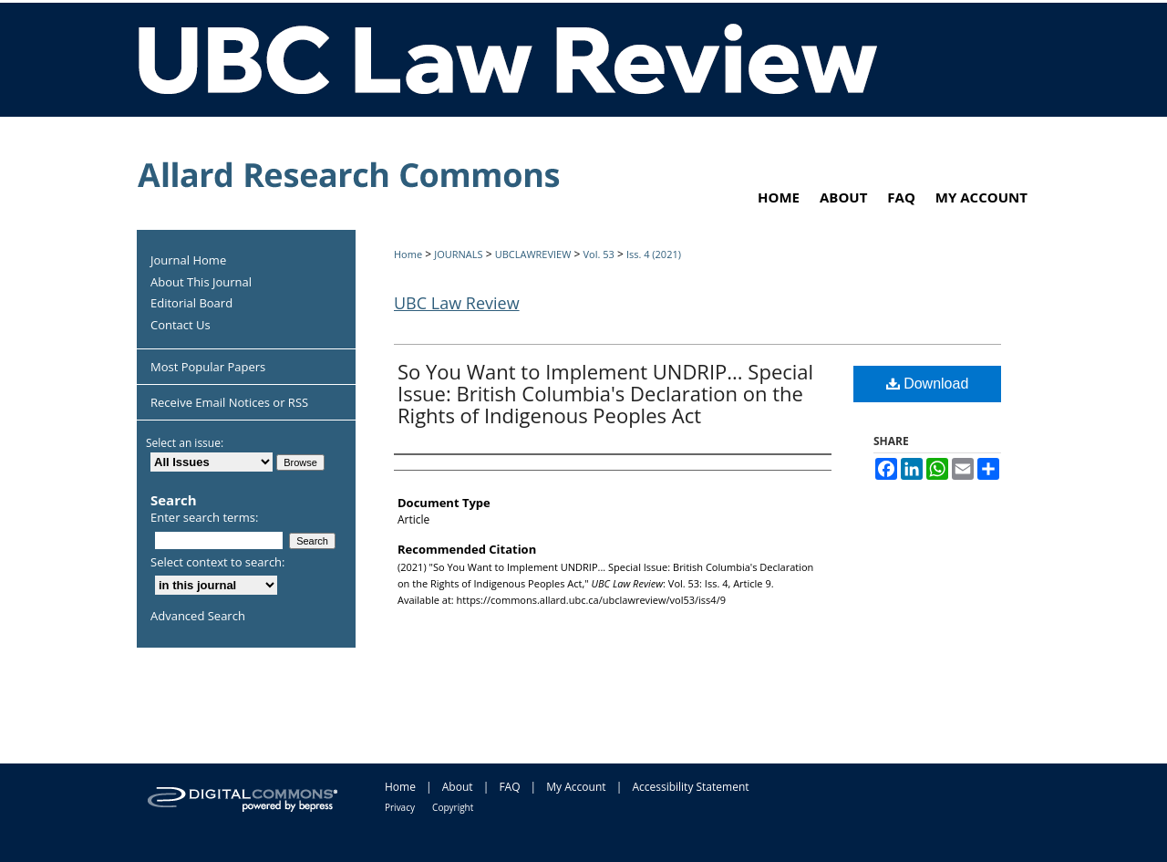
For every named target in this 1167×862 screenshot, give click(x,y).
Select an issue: (184, 443)
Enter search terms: (204, 517)
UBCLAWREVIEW (533, 254)
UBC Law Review (457, 303)
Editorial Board (191, 303)
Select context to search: (217, 562)
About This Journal (201, 282)
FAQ (509, 786)
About (457, 786)
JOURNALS (458, 254)
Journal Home (188, 261)
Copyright (452, 807)
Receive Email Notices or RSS (229, 402)
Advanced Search (197, 616)
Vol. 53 (598, 254)
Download (927, 383)
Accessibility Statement (690, 786)
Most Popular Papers (207, 366)
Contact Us (180, 325)
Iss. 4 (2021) (653, 254)
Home (408, 254)
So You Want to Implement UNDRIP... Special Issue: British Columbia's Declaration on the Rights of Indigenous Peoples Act (605, 393)
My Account (575, 786)
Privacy (400, 807)
